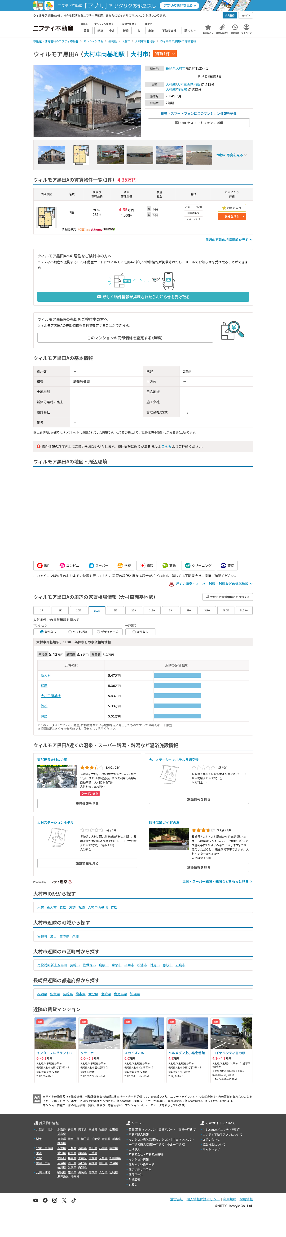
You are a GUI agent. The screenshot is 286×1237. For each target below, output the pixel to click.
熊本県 (81, 993)
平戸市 (129, 965)
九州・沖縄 (43, 1172)
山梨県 (72, 1148)
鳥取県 (82, 1163)
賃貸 (131, 1129)
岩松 (63, 907)
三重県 (93, 1153)
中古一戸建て (175, 1144)
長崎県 (171, 68)
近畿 (39, 1158)
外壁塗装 (134, 1179)
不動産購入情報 (139, 1134)
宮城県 (93, 1129)
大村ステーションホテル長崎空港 (174, 759)
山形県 (114, 1129)
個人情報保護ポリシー (203, 1199)
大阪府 (61, 1158)
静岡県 (82, 1153)
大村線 (171, 84)
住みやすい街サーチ (141, 1164)
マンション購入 (139, 1139)
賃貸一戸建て (186, 1129)
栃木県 (116, 1139)
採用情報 (246, 1199)
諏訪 (44, 716)
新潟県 (61, 1148)
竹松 (44, 706)
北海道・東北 (44, 1129)
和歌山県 (115, 1158)
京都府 (82, 1158)
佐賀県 (55, 993)
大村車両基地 (51, 695)
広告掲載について (214, 1144)
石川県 (103, 1148)
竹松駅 (182, 89)
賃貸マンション (146, 1129)
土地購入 (134, 1149)
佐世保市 (89, 965)
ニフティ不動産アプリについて (222, 1134)
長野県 (82, 1148)
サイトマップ (211, 1149)
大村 (40, 907)
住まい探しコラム (140, 1169)
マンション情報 (139, 1159)
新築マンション (160, 1139)
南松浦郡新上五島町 (52, 965)
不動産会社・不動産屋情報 (146, 1154)
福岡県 (42, 993)
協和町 (42, 936)
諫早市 (117, 965)
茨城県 (106, 1139)
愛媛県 (72, 1167)
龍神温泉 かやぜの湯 (164, 822)
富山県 (93, 1148)
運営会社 (176, 1199)
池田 (53, 936)
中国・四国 (43, 1163)
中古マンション (183, 1139)
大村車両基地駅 (104, 53)
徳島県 (114, 1163)
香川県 (61, 1167)
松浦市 (142, 965)
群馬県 (61, 1143)
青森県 (72, 1129)
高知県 (82, 1167)
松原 (44, 685)
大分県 (93, 993)
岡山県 (72, 1163)
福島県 (61, 1134)
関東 (39, 1139)
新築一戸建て (155, 1144)
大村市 (139, 53)
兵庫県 (72, 1158)
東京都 (61, 1139)
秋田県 (103, 1129)
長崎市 (75, 965)
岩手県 (82, 1129)
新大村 (46, 675)
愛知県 (61, 1153)
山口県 (103, 1163)
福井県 (114, 1148)
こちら (166, 446)
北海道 (61, 1129)
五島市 (180, 965)
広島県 (61, 1163)
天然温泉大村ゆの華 (52, 759)
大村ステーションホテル (55, 822)
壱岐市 (168, 965)
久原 (75, 936)
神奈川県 (73, 1139)
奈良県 (103, 1158)
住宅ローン (136, 1174)
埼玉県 (85, 1139)
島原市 (104, 965)
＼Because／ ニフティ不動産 (221, 1129)
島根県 (93, 1163)
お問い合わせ (211, 1139)
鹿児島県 (120, 993)
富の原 (65, 936)
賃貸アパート (167, 1129)
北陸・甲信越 (44, 1148)
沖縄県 (135, 993)
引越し (133, 1184)
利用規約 (229, 1199)
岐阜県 (72, 1153)
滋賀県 (93, 1158)
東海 (39, 1153)
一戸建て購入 (137, 1144)
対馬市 (155, 965)
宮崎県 (106, 993)
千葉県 (96, 1139)
